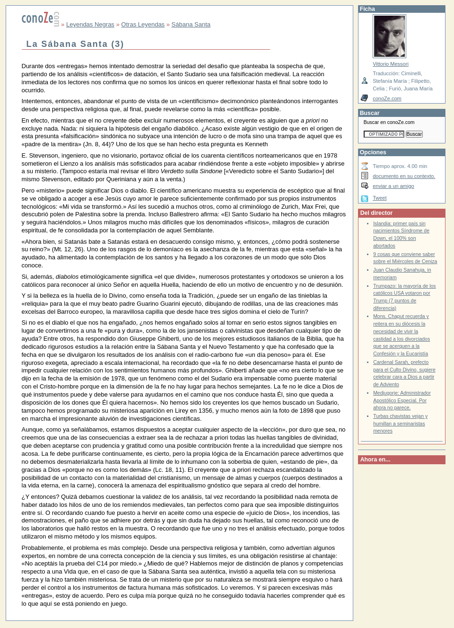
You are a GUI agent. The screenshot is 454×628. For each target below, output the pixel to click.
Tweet (379, 198)
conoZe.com (387, 98)
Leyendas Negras (90, 24)
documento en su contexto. (404, 176)
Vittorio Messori (391, 64)
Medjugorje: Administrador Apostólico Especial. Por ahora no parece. (402, 400)
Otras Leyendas (143, 24)
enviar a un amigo (393, 186)
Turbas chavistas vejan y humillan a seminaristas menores (400, 423)
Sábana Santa (191, 24)
